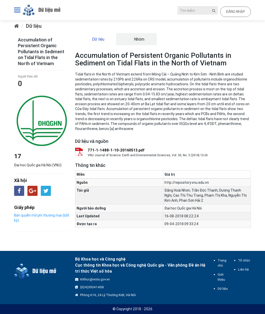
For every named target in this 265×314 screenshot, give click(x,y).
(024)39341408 (92, 287)
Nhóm (138, 39)
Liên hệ (243, 269)
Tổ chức (244, 260)
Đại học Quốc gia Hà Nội (183, 208)
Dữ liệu (34, 26)
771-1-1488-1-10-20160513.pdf (116, 150)
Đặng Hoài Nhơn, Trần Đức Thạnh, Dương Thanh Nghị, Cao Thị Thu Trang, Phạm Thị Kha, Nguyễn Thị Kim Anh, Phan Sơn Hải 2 (205, 195)
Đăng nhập (235, 11)
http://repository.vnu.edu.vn (186, 182)
